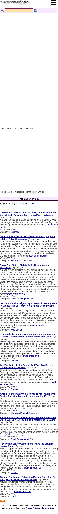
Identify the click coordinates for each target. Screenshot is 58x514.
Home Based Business (22, 260)
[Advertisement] (28, 39)
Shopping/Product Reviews (24, 413)
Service (14, 360)
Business (15, 232)
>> (32, 203)
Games (14, 472)
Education (15, 389)
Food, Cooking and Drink (22, 299)
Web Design (16, 330)
